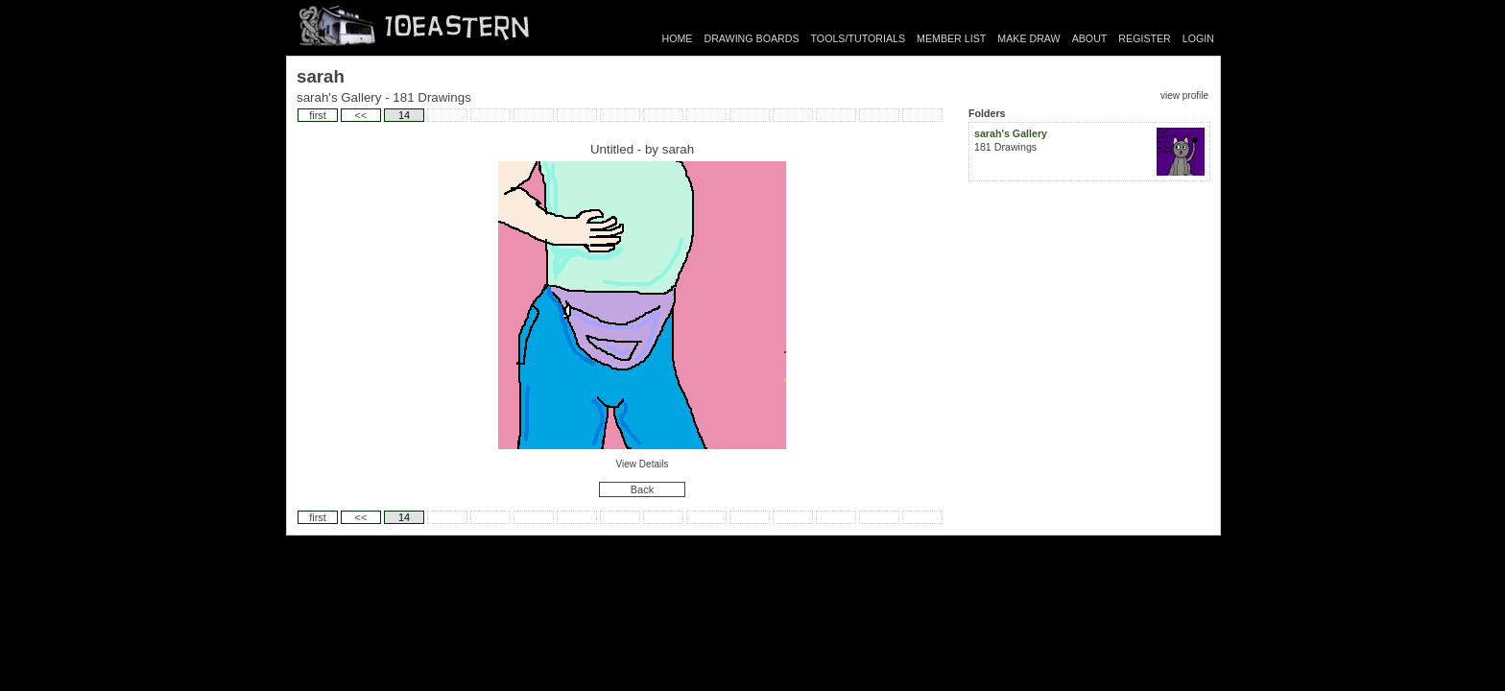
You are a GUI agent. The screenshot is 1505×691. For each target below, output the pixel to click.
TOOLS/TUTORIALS (858, 38)
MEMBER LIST (951, 38)
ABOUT (1090, 38)
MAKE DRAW (1028, 38)
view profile (1184, 95)
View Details (642, 464)
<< (361, 115)
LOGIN (1198, 38)
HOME (677, 38)
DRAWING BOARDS (751, 38)
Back (642, 489)
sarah (678, 149)
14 (404, 115)
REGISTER (1144, 38)
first (317, 115)
